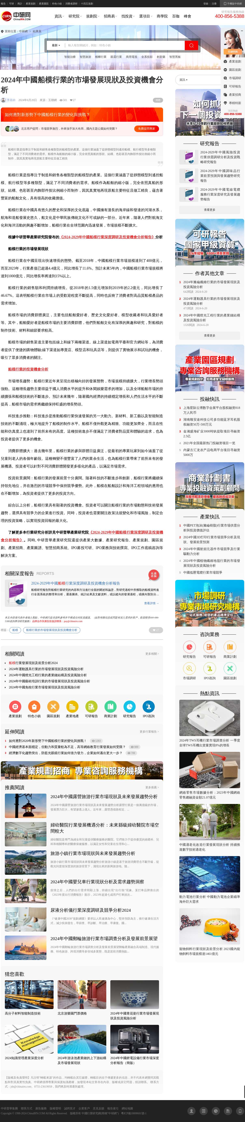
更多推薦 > (152, 787)
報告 (3, 3)
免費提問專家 (146, 128)
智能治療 (70, 56)
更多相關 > (152, 653)
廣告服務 (41, 1108)
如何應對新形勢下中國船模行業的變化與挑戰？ (47, 114)
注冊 (214, 3)
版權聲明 (55, 1108)
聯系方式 (26, 1108)
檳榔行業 (100, 56)
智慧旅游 (85, 56)
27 (157, 630)
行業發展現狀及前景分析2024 (33, 663)
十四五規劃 (87, 3)
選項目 (144, 16)
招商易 (109, 16)
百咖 (175, 16)
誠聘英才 (69, 1108)
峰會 (187, 16)
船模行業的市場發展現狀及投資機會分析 (51, 630)
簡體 (158, 100)
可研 (11, 3)
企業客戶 (84, 1108)
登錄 (205, 3)
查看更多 (209, 209)
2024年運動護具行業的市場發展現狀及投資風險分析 (46, 669)
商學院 (162, 16)
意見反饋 (98, 1108)
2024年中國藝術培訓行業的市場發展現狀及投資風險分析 (49, 681)
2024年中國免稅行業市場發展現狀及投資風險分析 (44, 687)
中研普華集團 (9, 1108)
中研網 (23, 31)
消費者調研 (71, 3)
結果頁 (37, 31)
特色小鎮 (57, 3)
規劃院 (91, 16)
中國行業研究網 (91, 1113)
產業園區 (44, 3)
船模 (15, 630)
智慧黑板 (175, 56)
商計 (19, 3)
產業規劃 (30, 3)
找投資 (126, 16)
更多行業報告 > (149, 731)
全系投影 (147, 56)
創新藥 (161, 56)
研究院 (74, 16)
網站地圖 (127, 1108)
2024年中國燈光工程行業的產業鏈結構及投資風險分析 (48, 675)
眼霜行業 (116, 56)
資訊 (58, 16)
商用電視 (131, 56)
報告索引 (113, 1108)
